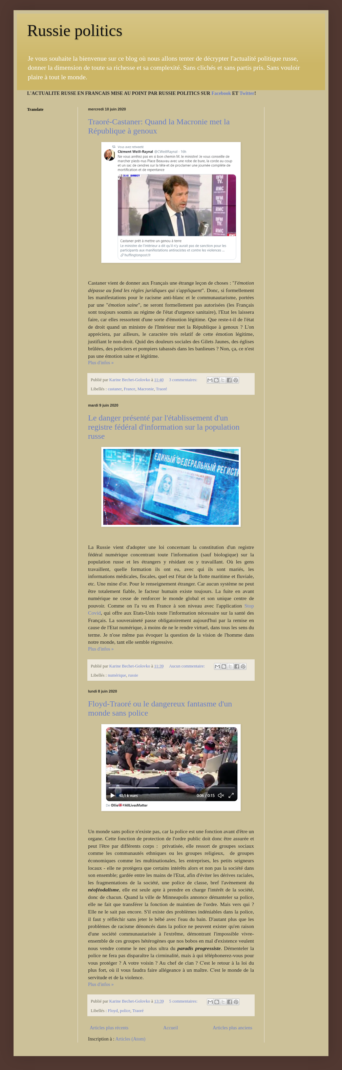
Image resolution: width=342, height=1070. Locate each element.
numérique (117, 675)
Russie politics (74, 30)
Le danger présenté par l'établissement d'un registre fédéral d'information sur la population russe (164, 426)
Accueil (170, 1027)
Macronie (145, 389)
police (125, 1010)
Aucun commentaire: (187, 666)
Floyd (112, 1010)
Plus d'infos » (101, 362)
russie (133, 675)
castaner (115, 389)
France (129, 389)
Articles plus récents (109, 1027)
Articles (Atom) (130, 1039)
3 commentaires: (183, 379)
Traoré (161, 389)
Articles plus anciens (232, 1027)
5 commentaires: (184, 1001)
